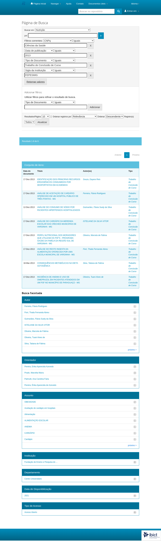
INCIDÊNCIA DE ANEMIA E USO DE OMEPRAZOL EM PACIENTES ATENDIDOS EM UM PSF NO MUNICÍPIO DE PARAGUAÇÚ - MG (58, 280)
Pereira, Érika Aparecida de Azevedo (40, 385)
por (25, 36)
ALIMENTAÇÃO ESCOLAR (36, 420)
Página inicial (38, 3)
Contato (80, 3)
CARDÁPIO (29, 433)
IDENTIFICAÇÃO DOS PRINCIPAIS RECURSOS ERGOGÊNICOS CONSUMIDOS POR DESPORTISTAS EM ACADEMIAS (58, 182)
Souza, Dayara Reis (91, 179)
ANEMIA (28, 427)
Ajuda (68, 3)
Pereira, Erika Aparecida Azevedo (39, 366)
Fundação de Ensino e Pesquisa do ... (41, 462)
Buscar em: (29, 30)
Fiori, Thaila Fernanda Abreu (95, 249)
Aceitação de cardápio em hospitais (39, 408)
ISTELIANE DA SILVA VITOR (95, 221)
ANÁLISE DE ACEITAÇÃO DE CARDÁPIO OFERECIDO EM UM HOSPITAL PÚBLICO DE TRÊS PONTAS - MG (57, 196)
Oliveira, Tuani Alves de (93, 277)
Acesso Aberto (30, 512)
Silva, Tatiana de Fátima (93, 263)
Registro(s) (129, 117)
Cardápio (28, 439)
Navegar (56, 3)
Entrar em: (131, 11)
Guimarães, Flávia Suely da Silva (97, 207)
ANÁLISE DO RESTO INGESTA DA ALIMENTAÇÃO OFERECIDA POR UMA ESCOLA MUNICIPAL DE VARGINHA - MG (56, 252)
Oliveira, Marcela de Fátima (95, 235)
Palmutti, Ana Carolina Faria (36, 379)
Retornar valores (36, 81)
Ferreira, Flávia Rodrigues (94, 193)
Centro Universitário (33, 479)
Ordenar (101, 117)
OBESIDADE (30, 402)
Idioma (135, 3)
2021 (26, 495)
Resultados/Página (32, 117)
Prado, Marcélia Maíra (34, 373)
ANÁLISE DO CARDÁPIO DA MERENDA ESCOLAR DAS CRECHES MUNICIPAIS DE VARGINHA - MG (56, 224)
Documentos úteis (98, 3)
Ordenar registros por (62, 117)
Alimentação (29, 414)
